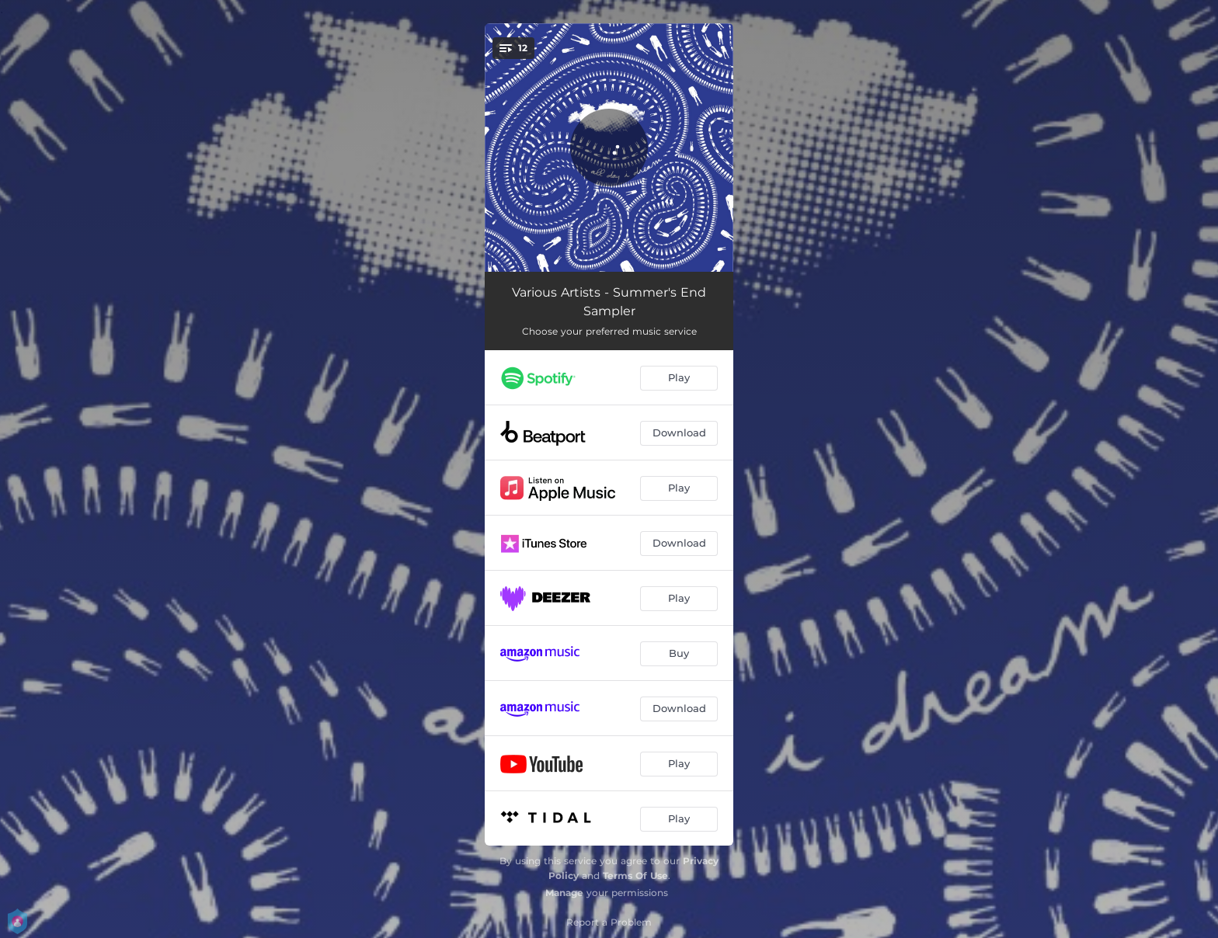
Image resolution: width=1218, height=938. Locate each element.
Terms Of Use (635, 875)
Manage (564, 892)
